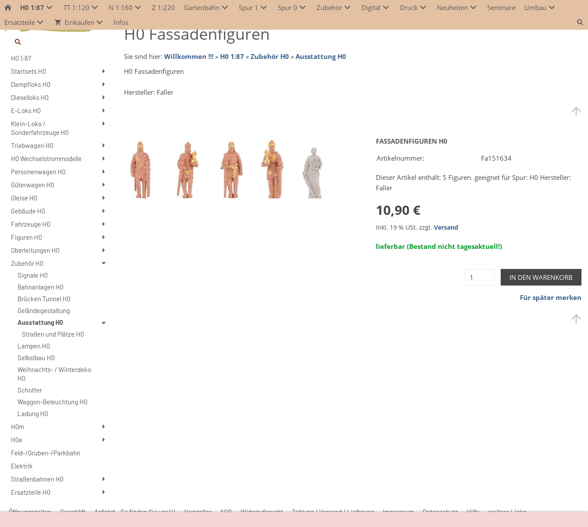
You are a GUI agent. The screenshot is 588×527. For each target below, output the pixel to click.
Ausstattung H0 (321, 56)
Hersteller (197, 512)
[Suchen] (59, 41)
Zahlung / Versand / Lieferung (333, 512)
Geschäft (73, 512)
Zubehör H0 (270, 56)
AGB (226, 512)
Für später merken (550, 297)
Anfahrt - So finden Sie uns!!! (134, 512)
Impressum (398, 512)
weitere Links (507, 512)
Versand (446, 227)
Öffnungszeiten (30, 512)
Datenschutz (440, 512)
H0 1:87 (232, 56)
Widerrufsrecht (262, 512)
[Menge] (479, 277)
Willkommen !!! (188, 56)
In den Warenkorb (541, 277)
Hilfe (473, 512)
